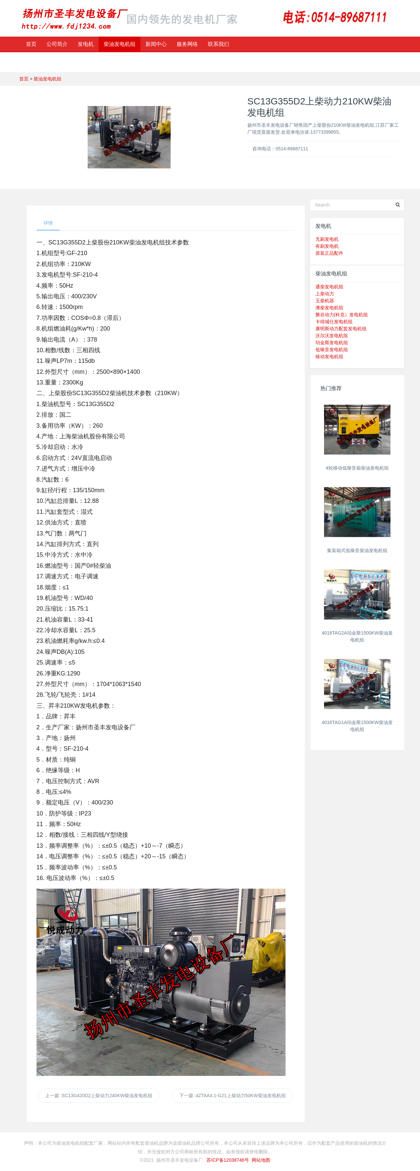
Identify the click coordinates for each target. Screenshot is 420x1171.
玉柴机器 (324, 300)
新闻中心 (156, 44)
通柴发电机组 (329, 286)
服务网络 (187, 44)
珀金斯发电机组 (331, 342)
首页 (31, 44)
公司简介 (57, 44)
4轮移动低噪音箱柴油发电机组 (357, 468)
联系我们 (218, 44)
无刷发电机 (327, 239)
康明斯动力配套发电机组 (341, 328)
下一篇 (232, 1095)
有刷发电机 (327, 246)
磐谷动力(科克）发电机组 (341, 314)
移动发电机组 (329, 356)
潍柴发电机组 (329, 307)
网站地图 (261, 1160)
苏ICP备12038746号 (228, 1160)
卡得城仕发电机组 (334, 321)
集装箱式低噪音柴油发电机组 (357, 550)
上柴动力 (324, 293)
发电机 (86, 44)
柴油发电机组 (119, 44)
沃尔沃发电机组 (331, 335)
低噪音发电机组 (331, 349)
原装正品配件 (329, 253)
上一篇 (98, 1095)
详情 (48, 222)
